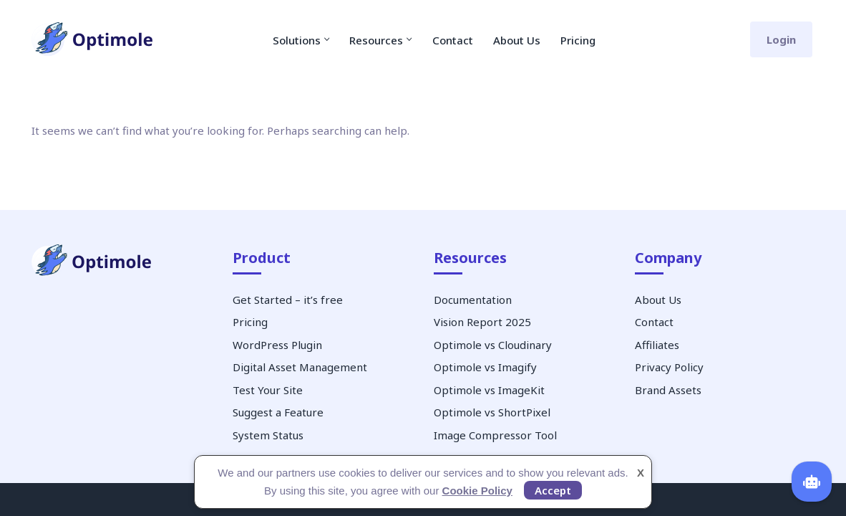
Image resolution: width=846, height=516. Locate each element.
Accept (553, 490)
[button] (327, 39)
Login (781, 39)
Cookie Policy (477, 490)
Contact (452, 40)
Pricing (577, 40)
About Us (516, 40)
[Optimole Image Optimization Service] (92, 39)
